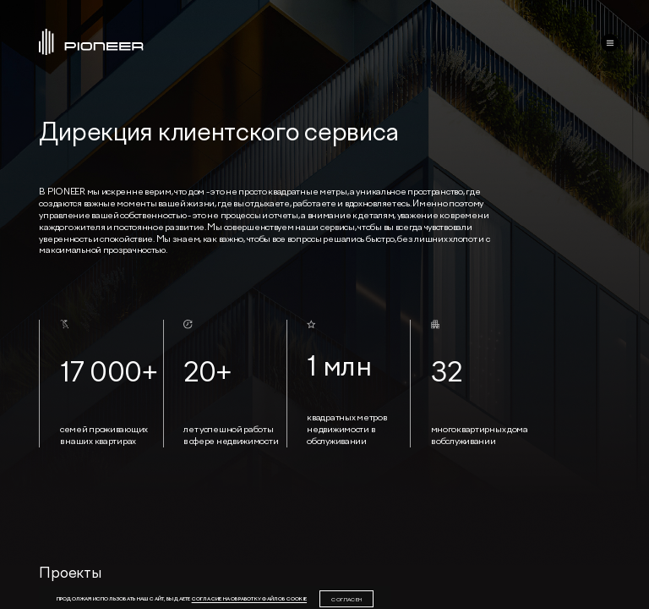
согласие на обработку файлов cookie (249, 598)
